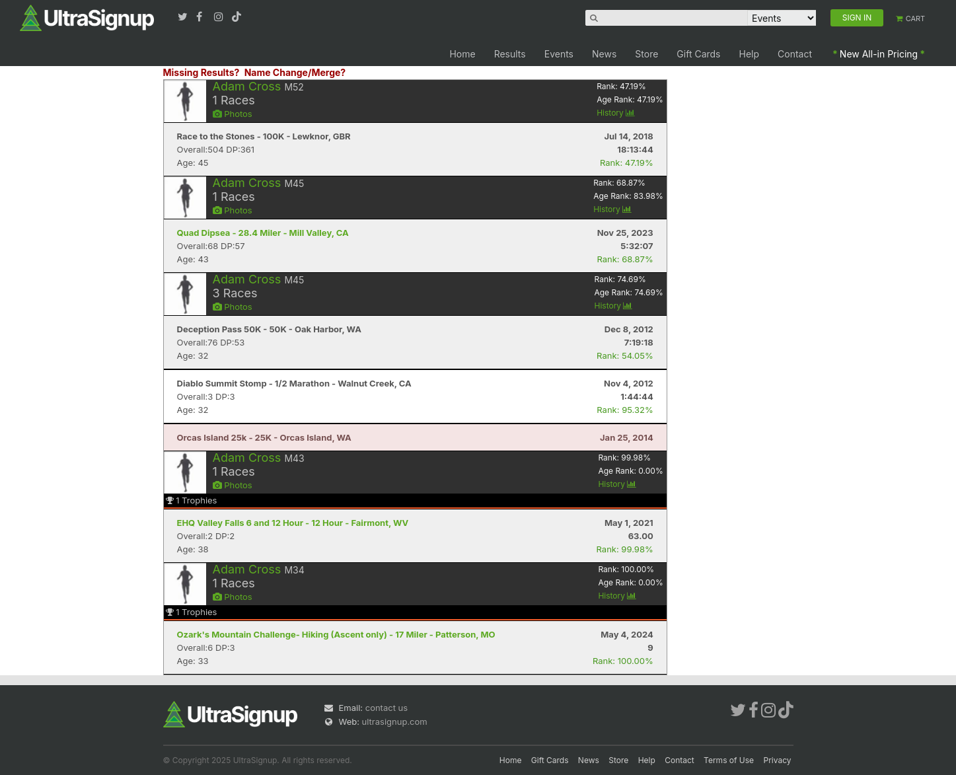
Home (462, 53)
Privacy (777, 760)
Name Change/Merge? (295, 72)
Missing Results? (201, 72)
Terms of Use (729, 760)
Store (646, 53)
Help (749, 53)
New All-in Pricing (879, 53)
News (604, 53)
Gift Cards (698, 53)
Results (510, 53)
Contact (795, 53)
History (616, 113)
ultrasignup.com (394, 721)
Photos (232, 113)
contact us (386, 707)
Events (558, 53)
